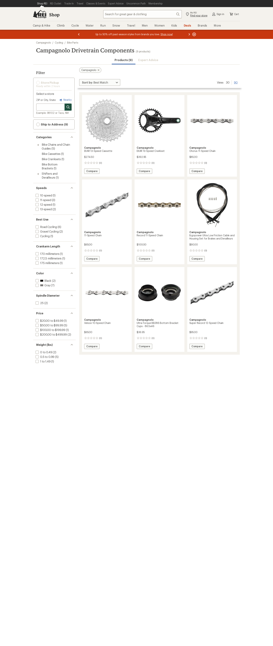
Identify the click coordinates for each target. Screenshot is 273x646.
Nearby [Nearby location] (65, 100)
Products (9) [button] (124, 60)
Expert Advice (148, 60)
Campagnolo (43, 42)
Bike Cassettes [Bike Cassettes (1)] (51, 153)
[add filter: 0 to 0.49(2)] (43, 352)
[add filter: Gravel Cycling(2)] (47, 231)
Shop (54, 14)
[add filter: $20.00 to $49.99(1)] (49, 320)
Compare (91, 171)
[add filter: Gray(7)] (42, 285)
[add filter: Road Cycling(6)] (46, 226)
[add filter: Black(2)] (43, 280)
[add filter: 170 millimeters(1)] (47, 253)
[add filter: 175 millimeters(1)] (47, 263)
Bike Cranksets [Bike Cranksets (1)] (51, 159)
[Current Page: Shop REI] (42, 3)
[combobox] (142, 14)
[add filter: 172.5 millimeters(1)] (48, 258)
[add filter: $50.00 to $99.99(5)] (49, 325)
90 (236, 82)
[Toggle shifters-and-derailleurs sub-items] (38, 174)
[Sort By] (99, 82)
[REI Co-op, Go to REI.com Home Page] (39, 14)
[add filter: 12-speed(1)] (43, 204)
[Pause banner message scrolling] (193, 34)
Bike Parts (72, 42)
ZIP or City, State (46, 99)
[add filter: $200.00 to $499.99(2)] (51, 334)
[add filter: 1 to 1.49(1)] (43, 361)
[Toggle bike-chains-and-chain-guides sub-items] (38, 145)
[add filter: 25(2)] (39, 303)
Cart (234, 14)
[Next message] (189, 34)
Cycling (59, 42)
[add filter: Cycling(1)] (42, 236)
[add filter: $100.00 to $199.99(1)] (50, 329)
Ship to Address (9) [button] (52, 124)
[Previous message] (79, 34)
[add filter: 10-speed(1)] (43, 195)
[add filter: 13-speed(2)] (43, 209)
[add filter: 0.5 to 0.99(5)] (44, 356)
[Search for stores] (68, 107)
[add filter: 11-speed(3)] (43, 200)
